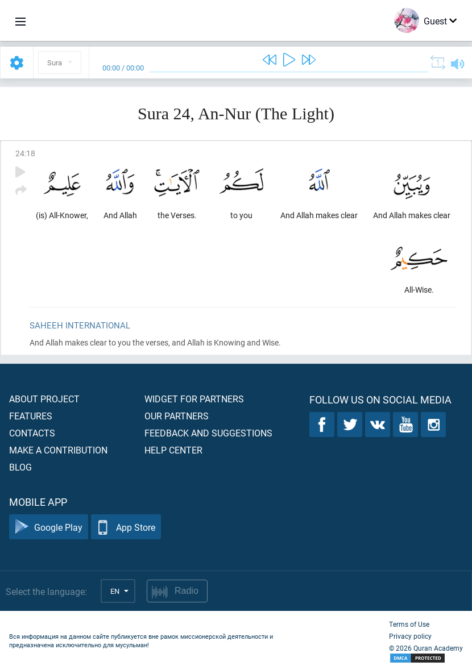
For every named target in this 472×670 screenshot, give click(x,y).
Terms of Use (409, 624)
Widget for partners (194, 399)
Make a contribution (58, 450)
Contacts (32, 433)
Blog (20, 467)
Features (30, 416)
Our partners (176, 416)
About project (44, 399)
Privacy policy (410, 635)
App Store (126, 527)
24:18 (25, 153)
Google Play (48, 527)
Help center (173, 450)
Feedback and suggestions (208, 433)
